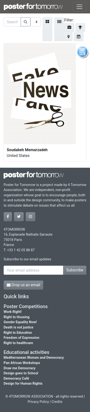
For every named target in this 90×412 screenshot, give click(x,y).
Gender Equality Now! (20, 322)
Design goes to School (21, 373)
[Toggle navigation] (79, 7)
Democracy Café (16, 378)
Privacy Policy (38, 402)
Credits (56, 402)
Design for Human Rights (23, 384)
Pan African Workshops (22, 363)
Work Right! (13, 312)
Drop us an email (23, 285)
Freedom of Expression (21, 338)
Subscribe (74, 270)
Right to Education (18, 333)
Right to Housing (17, 317)
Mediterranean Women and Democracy (34, 358)
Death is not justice (18, 327)
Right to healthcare (18, 343)
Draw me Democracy (20, 368)
